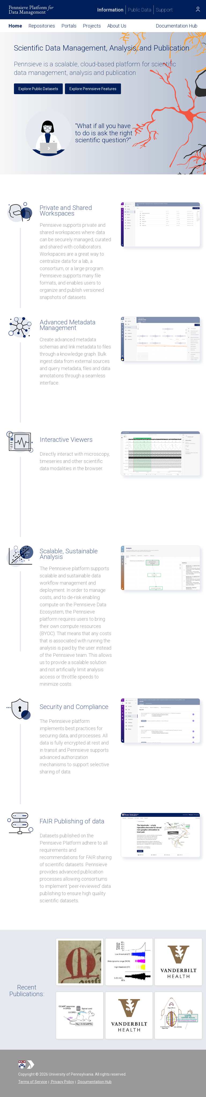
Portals (68, 26)
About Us (116, 26)
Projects (92, 26)
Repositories (41, 26)
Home (15, 26)
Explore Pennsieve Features (92, 89)
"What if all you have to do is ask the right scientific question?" (104, 133)
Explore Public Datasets (38, 89)
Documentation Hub (94, 1082)
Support (164, 10)
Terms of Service (32, 1082)
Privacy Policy (62, 1082)
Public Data (139, 10)
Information (110, 10)
